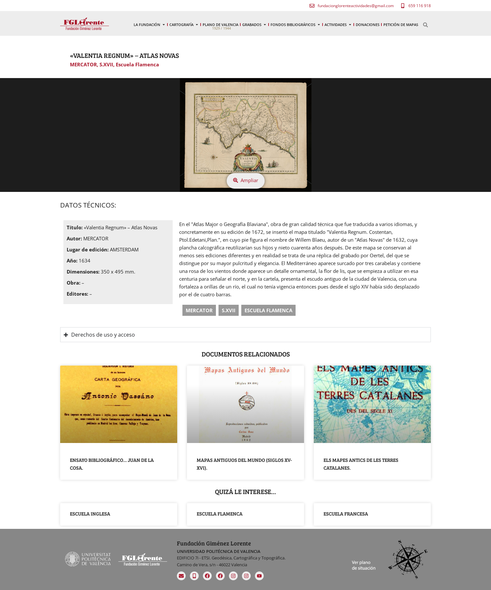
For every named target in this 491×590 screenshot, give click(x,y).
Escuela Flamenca (137, 64)
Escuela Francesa (346, 513)
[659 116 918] (402, 5)
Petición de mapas (400, 24)
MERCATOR (83, 64)
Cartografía (184, 25)
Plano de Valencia (220, 24)
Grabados (254, 25)
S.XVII (106, 64)
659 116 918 (419, 5)
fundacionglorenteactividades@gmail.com (356, 5)
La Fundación (150, 25)
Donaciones (367, 24)
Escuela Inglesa (90, 513)
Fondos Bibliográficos (296, 25)
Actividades (338, 25)
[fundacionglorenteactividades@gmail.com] (312, 5)
